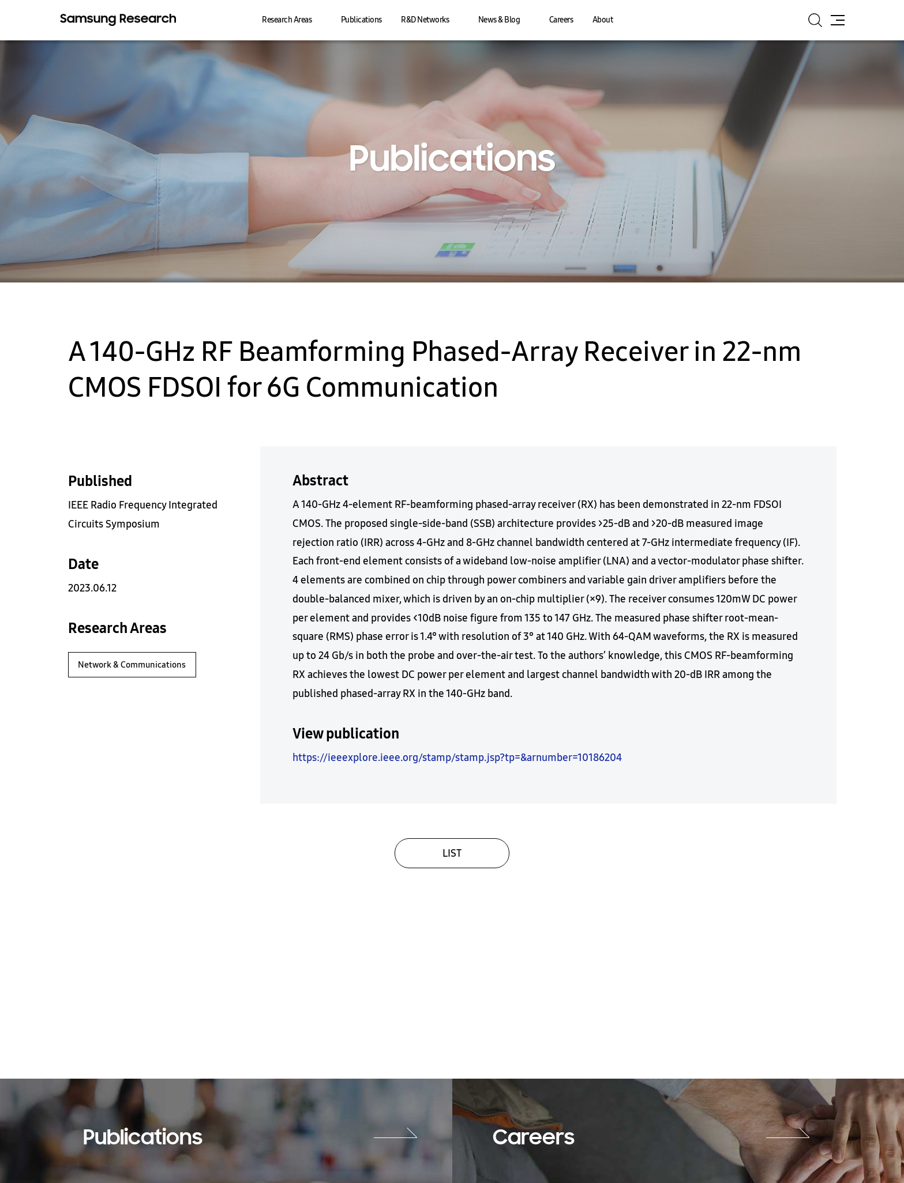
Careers (561, 20)
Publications (361, 20)
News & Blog (499, 20)
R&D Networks (425, 20)
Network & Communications (132, 665)
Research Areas (287, 20)
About (602, 20)
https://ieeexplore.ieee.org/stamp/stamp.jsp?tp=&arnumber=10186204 (457, 757)
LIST (452, 853)
